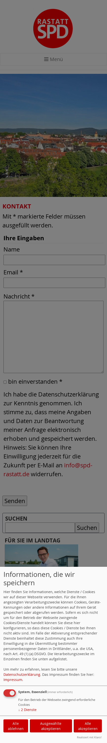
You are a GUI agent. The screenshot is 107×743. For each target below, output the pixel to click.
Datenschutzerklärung (21, 674)
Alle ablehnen (16, 726)
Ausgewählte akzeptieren (50, 726)
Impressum (12, 679)
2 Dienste (27, 709)
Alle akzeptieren (88, 726)
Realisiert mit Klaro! (89, 737)
